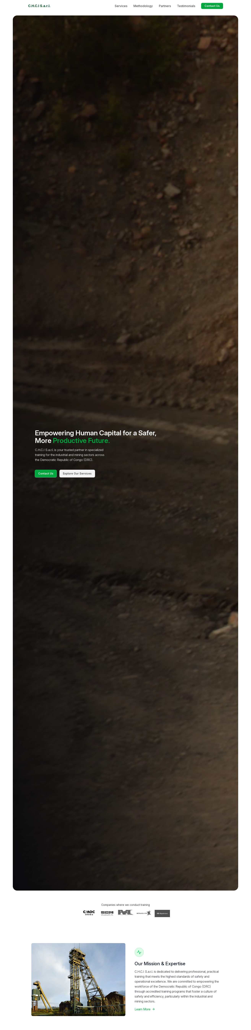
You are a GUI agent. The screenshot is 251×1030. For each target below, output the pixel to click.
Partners (165, 6)
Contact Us (212, 5)
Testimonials (186, 6)
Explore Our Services (77, 473)
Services (121, 6)
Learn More (145, 1009)
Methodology (143, 6)
